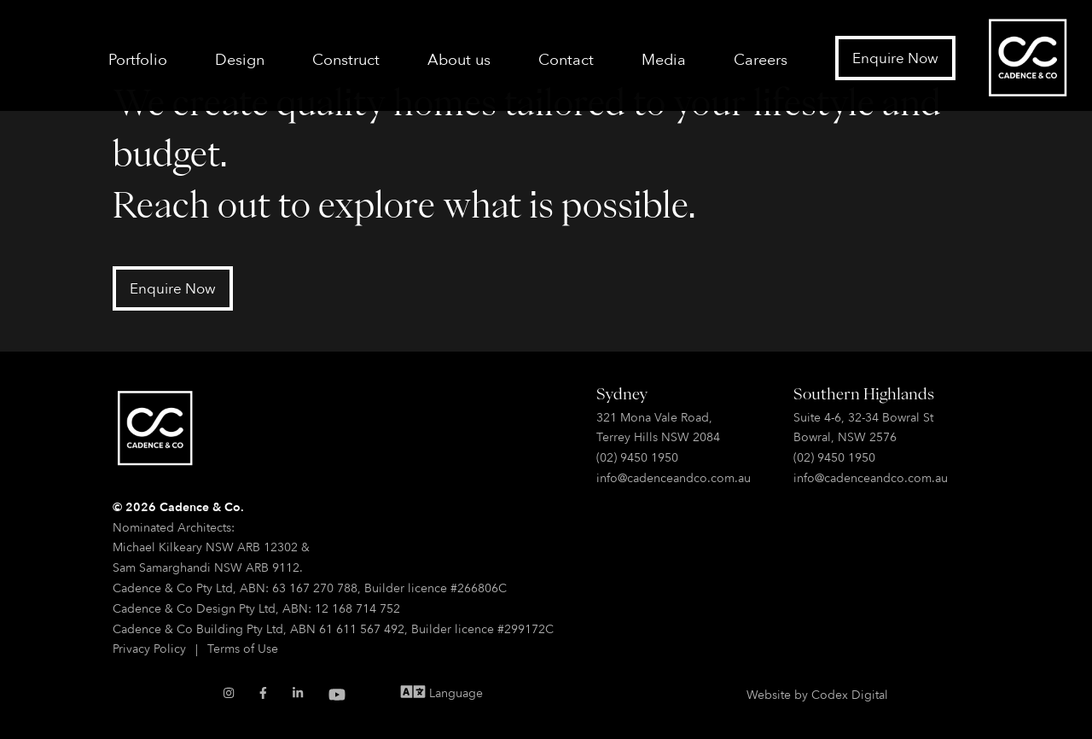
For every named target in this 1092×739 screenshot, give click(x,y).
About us (459, 59)
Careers (760, 59)
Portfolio (137, 59)
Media (664, 59)
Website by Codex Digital (817, 694)
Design (239, 59)
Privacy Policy (149, 648)
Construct (346, 59)
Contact (566, 59)
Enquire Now (895, 57)
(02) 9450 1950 (637, 457)
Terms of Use (242, 648)
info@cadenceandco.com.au (673, 477)
